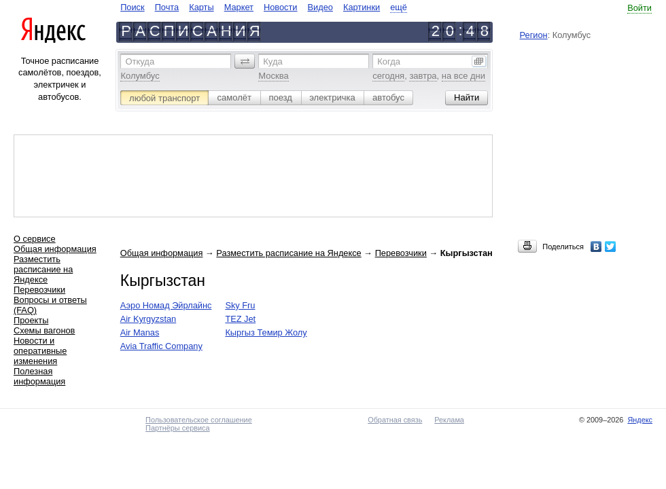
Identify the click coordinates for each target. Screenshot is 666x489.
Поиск (132, 7)
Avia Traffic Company (161, 346)
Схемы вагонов (44, 330)
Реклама (449, 420)
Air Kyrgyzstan (148, 319)
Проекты (31, 320)
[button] (244, 61)
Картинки (361, 7)
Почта (167, 7)
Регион (534, 35)
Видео (320, 7)
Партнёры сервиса (177, 428)
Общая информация (55, 249)
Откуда (139, 61)
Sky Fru (240, 305)
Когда (388, 61)
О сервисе (35, 239)
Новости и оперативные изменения (40, 351)
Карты (201, 7)
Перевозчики (39, 290)
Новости (281, 7)
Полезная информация (39, 376)
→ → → (306, 253)
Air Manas (140, 332)
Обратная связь (395, 420)
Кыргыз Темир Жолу (265, 332)
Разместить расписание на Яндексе (43, 269)
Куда (272, 61)
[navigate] (263, 7)
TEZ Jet (240, 319)
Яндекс (639, 420)
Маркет (238, 7)
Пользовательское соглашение (198, 420)
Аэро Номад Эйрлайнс (166, 305)
